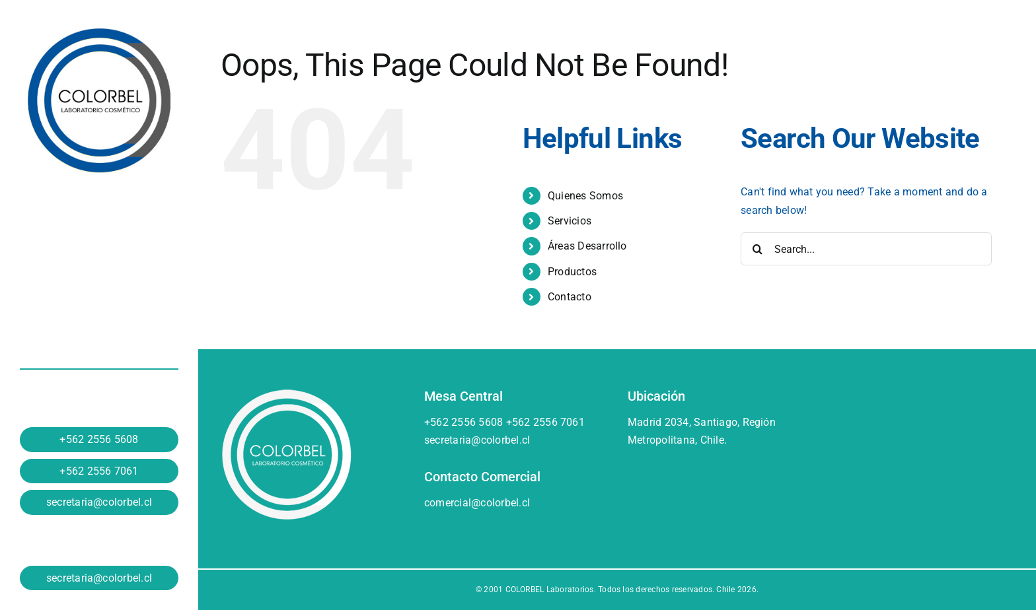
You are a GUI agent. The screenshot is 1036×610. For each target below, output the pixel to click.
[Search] (757, 248)
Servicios (569, 221)
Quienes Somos (585, 195)
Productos (572, 271)
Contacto (569, 296)
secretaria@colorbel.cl (99, 502)
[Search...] (866, 248)
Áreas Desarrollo (587, 246)
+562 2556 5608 (98, 439)
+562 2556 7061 (98, 471)
